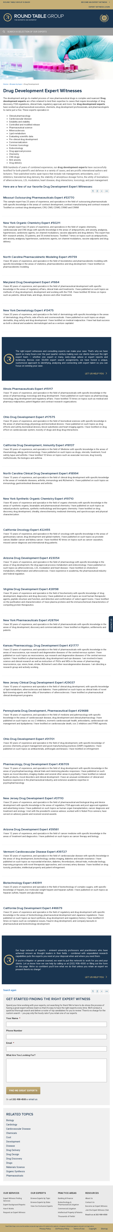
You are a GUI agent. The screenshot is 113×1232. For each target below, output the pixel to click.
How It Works (8, 1209)
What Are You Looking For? (20, 1055)
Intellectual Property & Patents (70, 1212)
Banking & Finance (65, 1198)
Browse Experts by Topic (40, 1198)
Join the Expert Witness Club (97, 1210)
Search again (9, 990)
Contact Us (89, 1202)
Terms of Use (79, 1229)
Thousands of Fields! (66, 1216)
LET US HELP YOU (94, 373)
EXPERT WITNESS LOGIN (99, 7)
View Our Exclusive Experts (42, 1206)
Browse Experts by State (40, 1202)
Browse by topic (16, 84)
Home (5, 84)
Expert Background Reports (14, 1205)
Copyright (93, 1229)
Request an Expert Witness (14, 1212)
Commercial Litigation (67, 1209)
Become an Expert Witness (96, 1206)
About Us (89, 1198)
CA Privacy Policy (62, 1229)
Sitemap (104, 1229)
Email (10, 1043)
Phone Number (14, 1030)
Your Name (13, 1018)
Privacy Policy (45, 1229)
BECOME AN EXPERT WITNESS (94, 2)
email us (33, 1099)
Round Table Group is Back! (16, 2)
